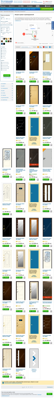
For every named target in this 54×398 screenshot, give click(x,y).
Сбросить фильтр (7, 77)
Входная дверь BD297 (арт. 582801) (20, 239)
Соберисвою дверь (34, 143)
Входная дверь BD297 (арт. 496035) (47, 336)
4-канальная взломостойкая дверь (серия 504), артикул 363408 (33, 171)
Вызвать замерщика (18, 1)
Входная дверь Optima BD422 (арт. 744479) (7, 204)
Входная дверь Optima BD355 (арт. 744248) (47, 106)
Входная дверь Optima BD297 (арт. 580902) (20, 302)
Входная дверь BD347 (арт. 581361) (7, 170)
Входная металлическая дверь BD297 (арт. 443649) (20, 370)
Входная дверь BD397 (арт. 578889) (7, 271)
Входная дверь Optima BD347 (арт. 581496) (20, 336)
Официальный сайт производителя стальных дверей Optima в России (6, 3)
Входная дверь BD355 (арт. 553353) (20, 106)
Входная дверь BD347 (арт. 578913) (20, 204)
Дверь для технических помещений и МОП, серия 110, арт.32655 (47, 170)
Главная (1, 11)
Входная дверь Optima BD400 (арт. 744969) (47, 138)
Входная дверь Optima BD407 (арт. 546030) (33, 239)
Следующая (49, 387)
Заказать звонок (26, 1)
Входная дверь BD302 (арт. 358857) (47, 271)
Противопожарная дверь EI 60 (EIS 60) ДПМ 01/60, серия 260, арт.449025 (20, 171)
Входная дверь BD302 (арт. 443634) (47, 204)
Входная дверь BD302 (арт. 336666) (7, 302)
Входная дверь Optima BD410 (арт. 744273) (7, 239)
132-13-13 (48, 1)
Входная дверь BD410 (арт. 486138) (20, 72)
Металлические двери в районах (9, 11)
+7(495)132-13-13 (18, 20)
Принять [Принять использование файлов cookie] (49, 393)
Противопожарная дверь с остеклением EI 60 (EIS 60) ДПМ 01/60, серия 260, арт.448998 (47, 73)
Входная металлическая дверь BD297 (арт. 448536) (34, 302)
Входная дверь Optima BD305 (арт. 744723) (47, 239)
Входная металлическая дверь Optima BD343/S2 (47, 302)
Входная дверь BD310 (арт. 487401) (7, 370)
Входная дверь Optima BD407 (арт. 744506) (7, 336)
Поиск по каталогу (5, 15)
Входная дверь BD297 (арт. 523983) (33, 106)
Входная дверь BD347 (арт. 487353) (20, 271)
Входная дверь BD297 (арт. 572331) (33, 72)
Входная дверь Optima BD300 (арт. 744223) (20, 138)
